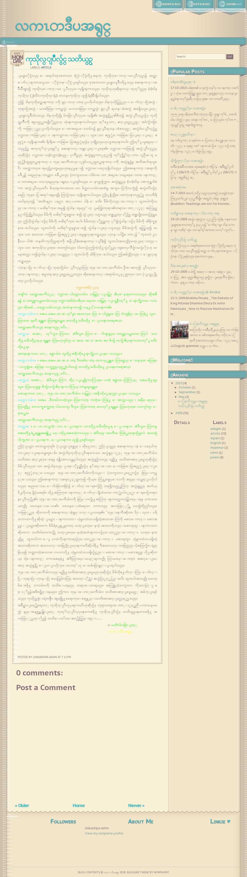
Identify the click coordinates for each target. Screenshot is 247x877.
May (182, 397)
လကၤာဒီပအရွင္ (63, 25)
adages (215, 429)
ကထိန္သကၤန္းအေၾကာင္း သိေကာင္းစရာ (195, 213)
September (187, 392)
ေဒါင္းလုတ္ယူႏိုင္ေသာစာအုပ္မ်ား (188, 108)
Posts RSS (199, 4)
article (46, 67)
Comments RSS (168, 4)
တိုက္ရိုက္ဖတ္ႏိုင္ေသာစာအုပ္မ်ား (187, 161)
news (214, 452)
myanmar (217, 447)
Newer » (136, 805)
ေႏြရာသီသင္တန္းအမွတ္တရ (204, 324)
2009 (179, 413)
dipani (215, 438)
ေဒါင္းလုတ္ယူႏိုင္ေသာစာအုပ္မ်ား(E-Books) (195, 292)
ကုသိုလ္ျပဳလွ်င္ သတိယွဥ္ (58, 58)
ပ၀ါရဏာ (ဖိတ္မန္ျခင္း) (183, 82)
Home (231, 4)
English (215, 443)
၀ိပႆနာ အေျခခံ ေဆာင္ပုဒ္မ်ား (185, 266)
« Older (22, 805)
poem (214, 457)
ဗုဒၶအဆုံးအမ (178, 187)
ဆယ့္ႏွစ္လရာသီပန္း (183, 134)
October (185, 387)
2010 (179, 383)
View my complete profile (104, 833)
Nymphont (161, 872)
